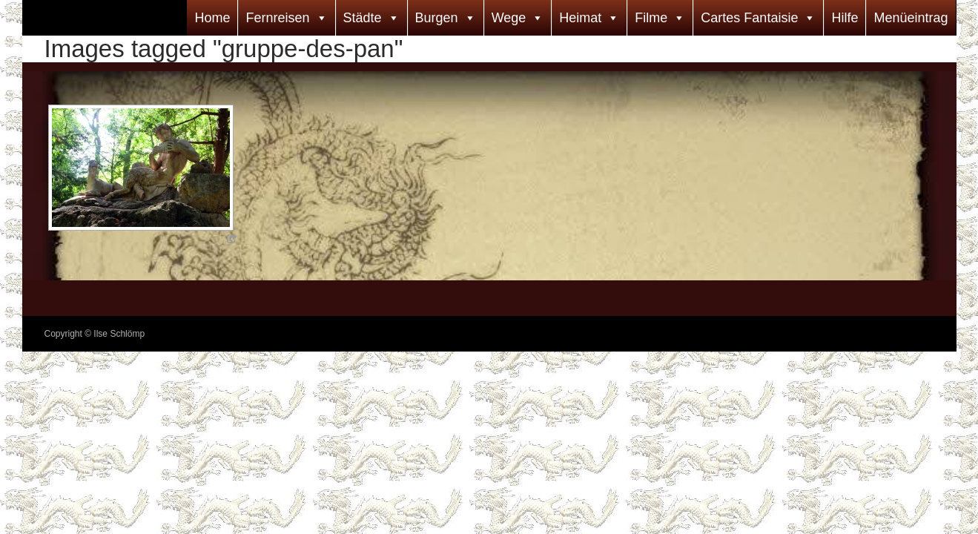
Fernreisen (277, 17)
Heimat (580, 17)
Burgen (436, 17)
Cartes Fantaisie (749, 17)
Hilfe (844, 17)
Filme (651, 17)
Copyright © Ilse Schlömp (94, 334)
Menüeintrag (910, 17)
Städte (362, 17)
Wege (509, 17)
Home (212, 17)
